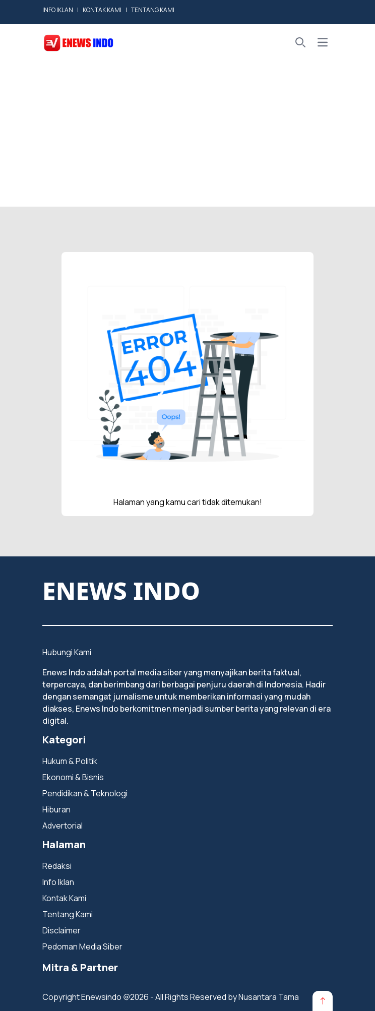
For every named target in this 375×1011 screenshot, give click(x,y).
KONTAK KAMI (102, 10)
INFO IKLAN (57, 10)
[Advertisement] (187, 136)
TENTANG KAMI (152, 10)
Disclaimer (61, 930)
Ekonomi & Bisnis (73, 777)
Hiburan (56, 809)
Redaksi (57, 865)
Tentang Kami (67, 914)
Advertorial (62, 825)
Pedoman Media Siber (82, 946)
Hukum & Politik (69, 761)
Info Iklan (58, 882)
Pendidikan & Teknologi (85, 793)
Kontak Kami (64, 898)
